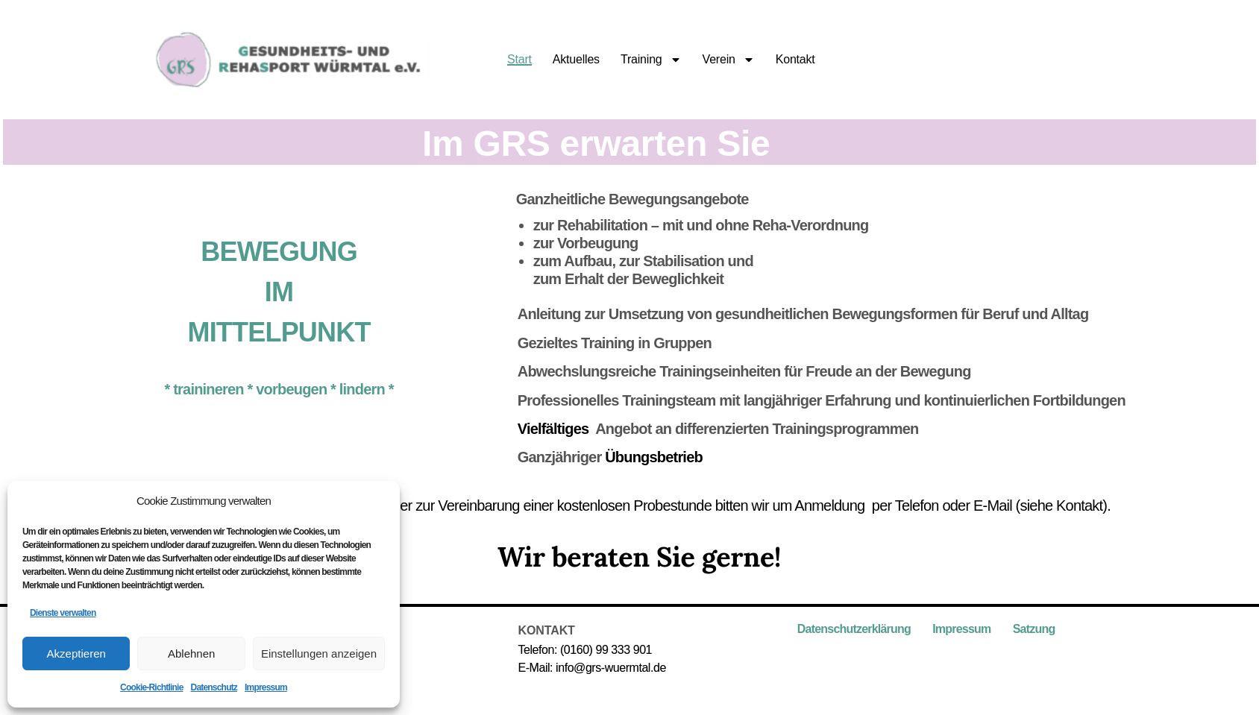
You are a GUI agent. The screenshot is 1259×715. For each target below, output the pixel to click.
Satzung (1034, 629)
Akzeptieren (76, 653)
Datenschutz (214, 687)
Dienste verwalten (62, 613)
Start (519, 60)
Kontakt (795, 60)
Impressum (266, 687)
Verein (729, 60)
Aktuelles (576, 60)
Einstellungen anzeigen (319, 653)
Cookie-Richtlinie (151, 687)
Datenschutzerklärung (854, 629)
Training (651, 60)
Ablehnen (191, 653)
